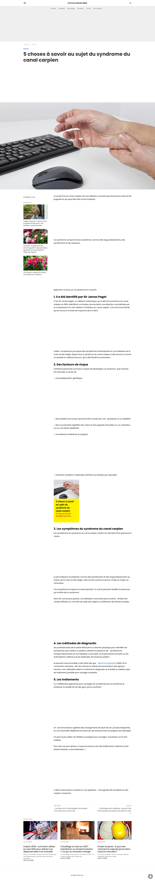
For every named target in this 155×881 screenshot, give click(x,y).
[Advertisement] (77, 26)
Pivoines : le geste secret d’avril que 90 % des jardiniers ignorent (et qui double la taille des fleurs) (35, 249)
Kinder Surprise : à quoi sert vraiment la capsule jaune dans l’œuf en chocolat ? (114, 849)
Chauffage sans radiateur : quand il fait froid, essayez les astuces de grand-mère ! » (114, 810)
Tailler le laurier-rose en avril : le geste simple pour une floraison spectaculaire (35, 223)
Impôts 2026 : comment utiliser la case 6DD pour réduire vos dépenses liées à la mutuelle (39, 849)
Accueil (53, 8)
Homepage (26, 44)
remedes (62, 8)
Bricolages (71, 8)
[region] (77, 80)
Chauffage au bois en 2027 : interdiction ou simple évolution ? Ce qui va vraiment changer (76, 849)
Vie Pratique (97, 8)
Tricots (88, 8)
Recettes (80, 8)
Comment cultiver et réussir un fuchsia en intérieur (34, 273)
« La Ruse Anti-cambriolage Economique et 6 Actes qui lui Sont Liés (70, 809)
